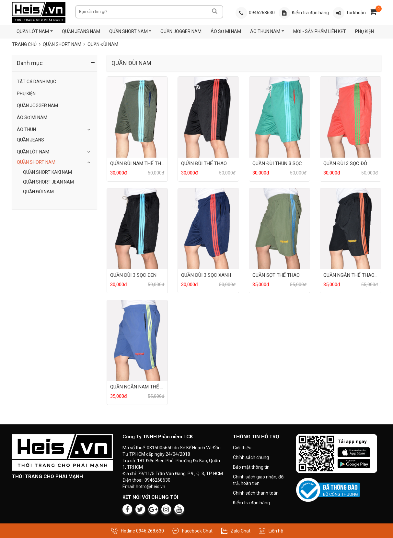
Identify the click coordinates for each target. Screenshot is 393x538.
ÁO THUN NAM (265, 31)
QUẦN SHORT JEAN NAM (48, 182)
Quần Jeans (30, 139)
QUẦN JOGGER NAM (181, 31)
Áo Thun (26, 129)
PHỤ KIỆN (364, 31)
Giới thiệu (242, 447)
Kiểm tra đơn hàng (251, 502)
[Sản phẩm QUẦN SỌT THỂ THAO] (279, 228)
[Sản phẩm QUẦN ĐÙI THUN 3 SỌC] (279, 116)
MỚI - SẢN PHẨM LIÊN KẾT (319, 31)
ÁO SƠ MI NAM (226, 31)
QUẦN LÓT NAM (33, 31)
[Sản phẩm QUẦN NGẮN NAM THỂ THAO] (137, 340)
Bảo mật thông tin (251, 467)
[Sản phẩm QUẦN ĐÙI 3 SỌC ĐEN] (137, 228)
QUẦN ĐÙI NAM (38, 191)
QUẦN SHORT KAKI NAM (47, 172)
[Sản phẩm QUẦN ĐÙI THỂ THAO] (208, 116)
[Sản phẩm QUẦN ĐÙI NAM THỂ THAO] (137, 116)
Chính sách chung (251, 457)
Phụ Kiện (26, 93)
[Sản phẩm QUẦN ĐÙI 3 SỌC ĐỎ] (350, 116)
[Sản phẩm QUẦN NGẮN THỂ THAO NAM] (350, 228)
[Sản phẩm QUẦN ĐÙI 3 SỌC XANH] (208, 228)
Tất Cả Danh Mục (36, 81)
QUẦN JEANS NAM (81, 31)
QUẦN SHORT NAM (128, 31)
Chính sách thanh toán (256, 493)
